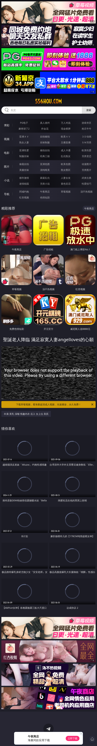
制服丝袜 (24, 156)
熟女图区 (66, 170)
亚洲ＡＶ (24, 136)
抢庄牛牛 (86, 128)
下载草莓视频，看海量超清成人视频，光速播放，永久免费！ (55, 404)
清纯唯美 (45, 170)
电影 (6, 153)
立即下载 (72, 738)
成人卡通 (66, 150)
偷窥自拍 (24, 164)
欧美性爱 (86, 150)
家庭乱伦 (45, 177)
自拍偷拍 (45, 136)
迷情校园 (24, 183)
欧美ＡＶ (66, 136)
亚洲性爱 (24, 150)
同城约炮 (24, 191)
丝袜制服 (45, 142)
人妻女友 (66, 177)
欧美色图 (66, 164)
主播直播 (66, 142)
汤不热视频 (86, 191)
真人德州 (45, 122)
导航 (6, 194)
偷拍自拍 (45, 150)
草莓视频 (66, 191)
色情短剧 (45, 197)
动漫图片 (86, 164)
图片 (6, 166)
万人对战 (66, 122)
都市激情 (24, 177)
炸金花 (44, 128)
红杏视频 (24, 197)
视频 (6, 139)
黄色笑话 (66, 183)
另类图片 (86, 170)
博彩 (6, 125)
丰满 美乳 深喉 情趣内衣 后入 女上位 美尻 (26, 413)
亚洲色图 (45, 164)
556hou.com (48, 101)
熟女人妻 (24, 142)
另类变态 (86, 156)
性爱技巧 (86, 183)
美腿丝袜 (24, 170)
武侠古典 (86, 177)
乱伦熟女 (66, 156)
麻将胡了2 (24, 128)
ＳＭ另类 (86, 142)
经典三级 (45, 156)
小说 (6, 180)
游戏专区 (86, 122)
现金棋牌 (66, 128)
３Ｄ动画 (86, 136)
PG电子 (24, 122)
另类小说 (45, 183)
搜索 (88, 110)
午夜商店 (45, 191)
